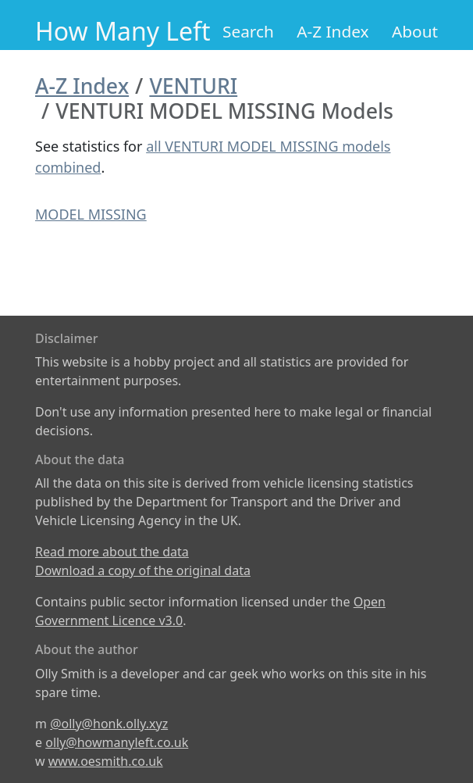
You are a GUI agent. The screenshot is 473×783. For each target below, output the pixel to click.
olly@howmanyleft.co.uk (116, 742)
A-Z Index (332, 31)
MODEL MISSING (91, 214)
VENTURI (193, 86)
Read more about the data (112, 551)
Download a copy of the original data (143, 570)
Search (248, 31)
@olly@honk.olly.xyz (109, 723)
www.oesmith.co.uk (105, 761)
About (415, 31)
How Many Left (123, 31)
